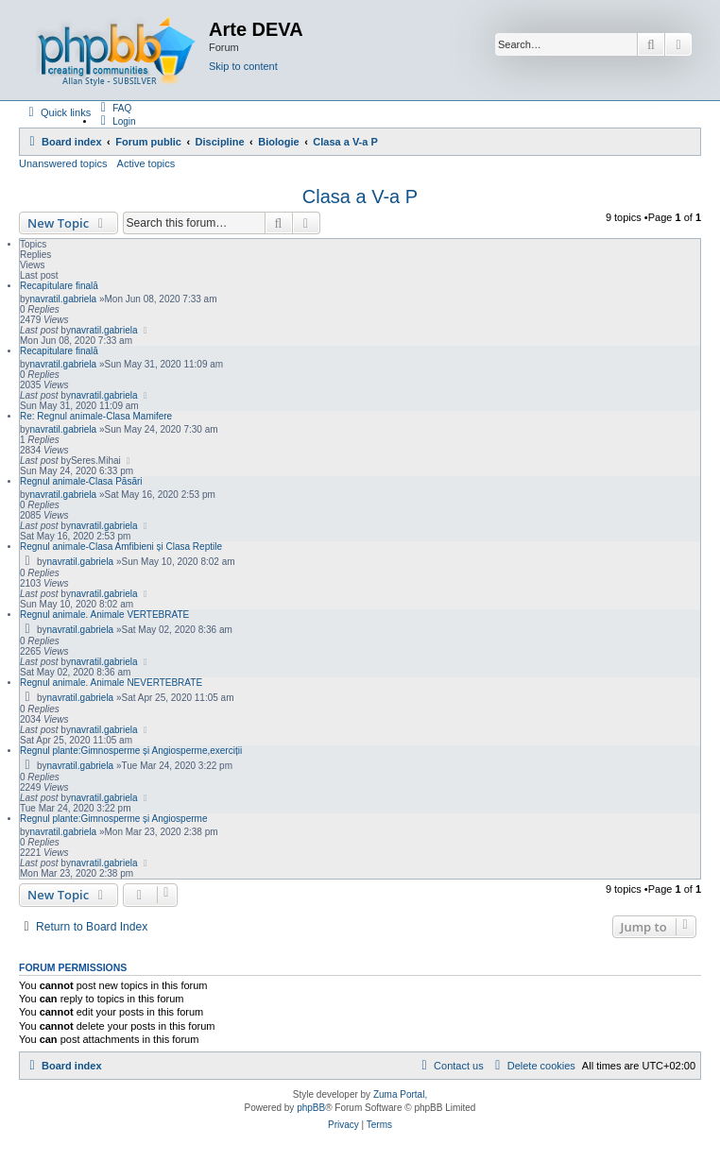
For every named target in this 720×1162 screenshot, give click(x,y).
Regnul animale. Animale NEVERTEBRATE (111, 682)
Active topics (146, 163)
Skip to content (243, 66)
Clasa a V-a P (360, 196)
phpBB (311, 1107)
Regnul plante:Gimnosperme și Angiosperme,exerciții (131, 750)
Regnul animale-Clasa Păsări (81, 481)
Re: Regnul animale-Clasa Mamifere (96, 416)
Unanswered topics (63, 163)
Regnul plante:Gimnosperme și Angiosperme (113, 818)
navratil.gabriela (63, 299)
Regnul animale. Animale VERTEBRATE (104, 614)
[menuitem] (113, 108)
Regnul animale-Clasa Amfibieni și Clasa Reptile (121, 546)
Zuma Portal (398, 1094)
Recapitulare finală (59, 286)
